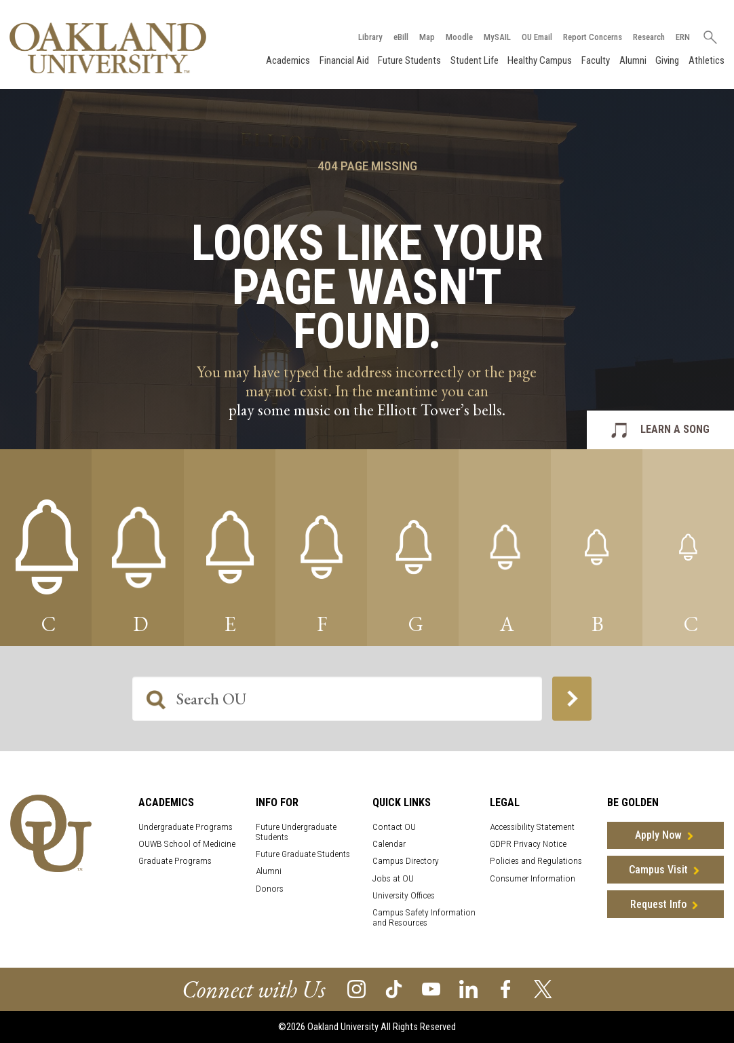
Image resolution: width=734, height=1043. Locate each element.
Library (367, 36)
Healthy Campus (539, 60)
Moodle (455, 36)
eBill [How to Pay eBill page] (397, 36)
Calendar (389, 844)
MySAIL (493, 36)
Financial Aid (343, 60)
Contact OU (394, 827)
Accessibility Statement (532, 827)
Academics (287, 60)
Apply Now (658, 835)
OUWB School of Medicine (186, 844)
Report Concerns (589, 36)
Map (423, 36)
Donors (270, 889)
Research (645, 36)
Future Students (408, 60)
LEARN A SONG (675, 429)
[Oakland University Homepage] (109, 47)
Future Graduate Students (303, 854)
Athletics (705, 60)
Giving (666, 60)
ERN (679, 36)
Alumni (631, 60)
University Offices (403, 896)
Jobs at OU (393, 878)
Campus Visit (658, 869)
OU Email (533, 36)
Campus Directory (405, 861)
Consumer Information (532, 878)
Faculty (594, 60)
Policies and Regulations (536, 861)
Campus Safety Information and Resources (424, 918)
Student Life (473, 60)
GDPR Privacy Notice (528, 844)
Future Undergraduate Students (296, 832)
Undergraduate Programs (185, 827)
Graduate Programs (175, 861)
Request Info (658, 904)
